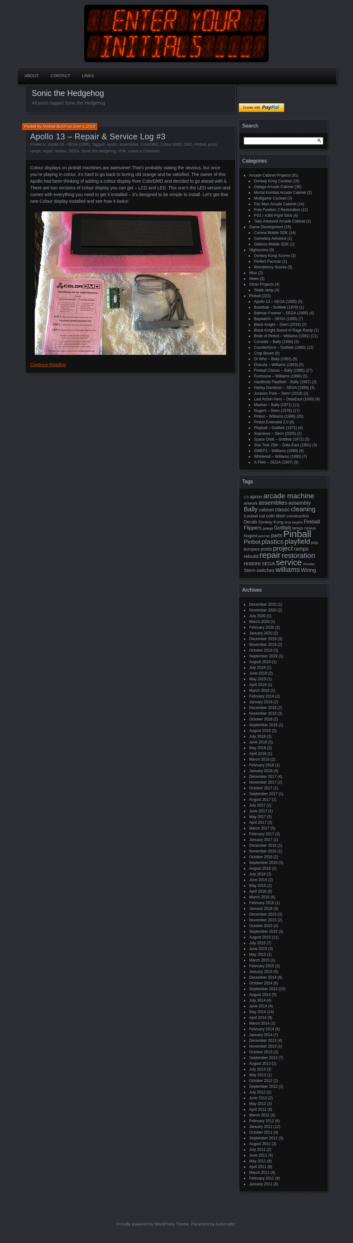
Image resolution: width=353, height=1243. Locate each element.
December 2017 (262, 776)
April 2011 (258, 1167)
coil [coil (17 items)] (262, 516)
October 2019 (261, 650)
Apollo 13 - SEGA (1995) (69, 144)
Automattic (225, 1224)
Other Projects (261, 284)
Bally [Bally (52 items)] (251, 509)
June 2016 (258, 880)
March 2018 (259, 759)
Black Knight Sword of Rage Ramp (283, 330)
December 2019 (262, 639)
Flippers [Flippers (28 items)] (253, 527)
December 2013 (262, 1040)
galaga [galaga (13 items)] (268, 528)
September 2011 (263, 1138)
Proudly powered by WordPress (146, 1224)
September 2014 (263, 989)
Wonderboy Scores (270, 267)
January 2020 (261, 633)
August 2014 (260, 994)
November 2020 (262, 610)
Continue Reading (48, 364)
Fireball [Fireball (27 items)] (312, 521)
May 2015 (257, 954)
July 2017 (257, 805)
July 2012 (257, 1092)
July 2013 (257, 1069)
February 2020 (261, 627)
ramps (35, 151)
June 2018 (258, 742)
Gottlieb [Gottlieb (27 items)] (282, 527)
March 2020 (259, 621)
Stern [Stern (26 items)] (249, 570)
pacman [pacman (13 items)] (264, 536)
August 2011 (260, 1144)
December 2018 (262, 708)
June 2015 (258, 949)
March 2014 (259, 1023)
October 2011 (261, 1132)
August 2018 (260, 730)
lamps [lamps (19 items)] (297, 528)
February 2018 (261, 765)
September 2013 (263, 1058)
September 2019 (263, 656)
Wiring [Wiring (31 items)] (308, 570)
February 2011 (261, 1178)
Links (88, 75)
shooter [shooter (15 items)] (309, 564)
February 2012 (261, 1121)
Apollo (112, 144)
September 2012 (263, 1086)
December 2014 (262, 977)
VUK (122, 151)
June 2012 (258, 1098)
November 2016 (262, 851)
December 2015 (262, 914)
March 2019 (259, 690)
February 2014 (261, 1029)
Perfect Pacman (267, 261)
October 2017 (261, 788)
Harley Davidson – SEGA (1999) (281, 387)
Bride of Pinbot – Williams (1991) (282, 336)
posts (212, 144)
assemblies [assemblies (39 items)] (273, 503)
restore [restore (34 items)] (252, 563)
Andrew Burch (54, 126)
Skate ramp (264, 290)
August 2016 (260, 868)
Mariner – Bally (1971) (273, 405)
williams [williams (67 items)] (288, 570)
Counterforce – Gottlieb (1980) (280, 347)
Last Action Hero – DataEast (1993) (284, 399)
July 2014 (257, 1000)
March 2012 (259, 1115)
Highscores (258, 250)
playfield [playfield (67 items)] (297, 541)
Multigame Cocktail (270, 198)
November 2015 (262, 920)
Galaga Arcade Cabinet (274, 187)
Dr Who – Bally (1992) (273, 359)
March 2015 (259, 960)
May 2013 (257, 1075)
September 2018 (263, 725)
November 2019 (262, 644)
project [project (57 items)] (283, 548)
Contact (60, 75)
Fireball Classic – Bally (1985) (279, 370)
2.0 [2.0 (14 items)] (246, 497)
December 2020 (262, 604)
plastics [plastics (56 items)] (272, 541)
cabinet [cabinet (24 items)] (266, 509)
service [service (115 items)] (289, 562)
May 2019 (257, 679)
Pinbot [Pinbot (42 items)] (252, 541)
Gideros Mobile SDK (271, 244)
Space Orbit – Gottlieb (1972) (279, 439)
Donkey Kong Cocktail (273, 181)
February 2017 (261, 834)
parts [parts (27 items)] (276, 535)
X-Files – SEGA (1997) (273, 462)
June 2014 (258, 1006)
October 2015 (261, 926)
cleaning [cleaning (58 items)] (303, 509)
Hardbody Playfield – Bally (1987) (282, 382)
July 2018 (257, 736)
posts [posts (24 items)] (266, 549)
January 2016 (261, 908)
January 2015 (261, 971)
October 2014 (261, 983)
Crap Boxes (264, 353)
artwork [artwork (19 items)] (251, 503)
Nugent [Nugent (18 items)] (250, 535)
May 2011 (257, 1161)
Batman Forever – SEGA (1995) (281, 313)
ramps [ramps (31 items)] (301, 549)
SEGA (74, 151)
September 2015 (263, 931)
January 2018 (261, 771)
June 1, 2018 (84, 126)
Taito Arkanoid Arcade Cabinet (279, 221)
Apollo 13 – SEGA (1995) (275, 301)
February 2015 (261, 966)
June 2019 (258, 673)
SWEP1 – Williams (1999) (276, 451)
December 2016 (262, 845)
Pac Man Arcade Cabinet (275, 204)
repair (48, 151)
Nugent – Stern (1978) (273, 410)
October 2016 (261, 857)
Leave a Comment (143, 151)
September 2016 (263, 862)
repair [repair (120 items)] (270, 555)
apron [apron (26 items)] (256, 496)
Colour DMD (170, 144)
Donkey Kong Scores (272, 255)
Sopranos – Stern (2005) (275, 433)
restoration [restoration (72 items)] (298, 555)
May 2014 (257, 1012)
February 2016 (261, 903)
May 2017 (257, 817)
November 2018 (262, 713)
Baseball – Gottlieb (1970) (276, 307)
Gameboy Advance (270, 238)
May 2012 (257, 1103)
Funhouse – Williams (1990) (278, 376)
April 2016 (258, 891)
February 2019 (261, 696)
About (32, 75)
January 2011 (261, 1184)
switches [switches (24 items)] (265, 570)
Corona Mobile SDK (271, 232)
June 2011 (258, 1155)
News (254, 278)
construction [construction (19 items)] (297, 516)
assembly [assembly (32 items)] (299, 503)
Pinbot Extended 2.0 (271, 422)
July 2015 (257, 943)
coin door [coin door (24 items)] (275, 515)
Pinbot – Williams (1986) (275, 416)
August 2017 (260, 799)
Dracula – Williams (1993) (276, 364)
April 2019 (258, 685)
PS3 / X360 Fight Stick (273, 215)
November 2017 (262, 782)
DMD (188, 144)
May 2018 (257, 748)
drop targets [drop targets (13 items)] (293, 522)
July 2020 (257, 616)
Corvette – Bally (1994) (273, 342)
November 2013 (262, 1046)
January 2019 (261, 702)
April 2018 (258, 753)
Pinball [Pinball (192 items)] (297, 534)
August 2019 (260, 662)
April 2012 (258, 1109)
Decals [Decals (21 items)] (250, 522)
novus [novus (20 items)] (310, 528)
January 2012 (261, 1126)
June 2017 (258, 811)
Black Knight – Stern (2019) (277, 324)
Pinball (200, 144)
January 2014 (261, 1035)
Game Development (266, 227)
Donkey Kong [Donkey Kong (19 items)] (270, 522)
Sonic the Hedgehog (98, 151)
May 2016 (257, 885)
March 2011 (259, 1172)
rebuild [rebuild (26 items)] (251, 556)
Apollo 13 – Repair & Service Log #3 (98, 136)
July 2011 (257, 1149)
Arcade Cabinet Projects (269, 175)
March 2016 (259, 897)
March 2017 (259, 828)
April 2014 (258, 1017)
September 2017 (263, 794)
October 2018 (261, 719)
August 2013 (260, 1063)
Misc (253, 273)
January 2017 (261, 839)
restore (60, 151)
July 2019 (257, 667)
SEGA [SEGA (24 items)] (268, 563)
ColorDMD (149, 144)
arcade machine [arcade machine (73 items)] (288, 496)
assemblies (128, 144)
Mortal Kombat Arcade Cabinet (280, 192)
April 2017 (258, 822)
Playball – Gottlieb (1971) (275, 428)
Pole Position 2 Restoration (277, 210)
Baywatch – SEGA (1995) (276, 319)
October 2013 (261, 1052)
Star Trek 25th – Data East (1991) (282, 445)
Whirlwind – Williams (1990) (277, 456)
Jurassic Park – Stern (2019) (278, 393)
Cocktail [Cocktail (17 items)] (251, 516)
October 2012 (261, 1080)
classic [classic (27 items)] (282, 509)
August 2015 (260, 937)
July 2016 (257, 874)
